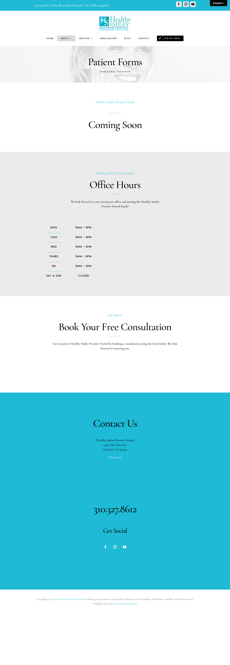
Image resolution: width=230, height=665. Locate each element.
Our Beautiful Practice (67, 5)
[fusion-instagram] (115, 547)
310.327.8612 (42, 5)
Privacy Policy (131, 603)
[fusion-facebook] (105, 547)
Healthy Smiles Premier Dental (70, 599)
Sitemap (118, 603)
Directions (115, 457)
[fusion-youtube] (124, 547)
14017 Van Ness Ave (115, 445)
